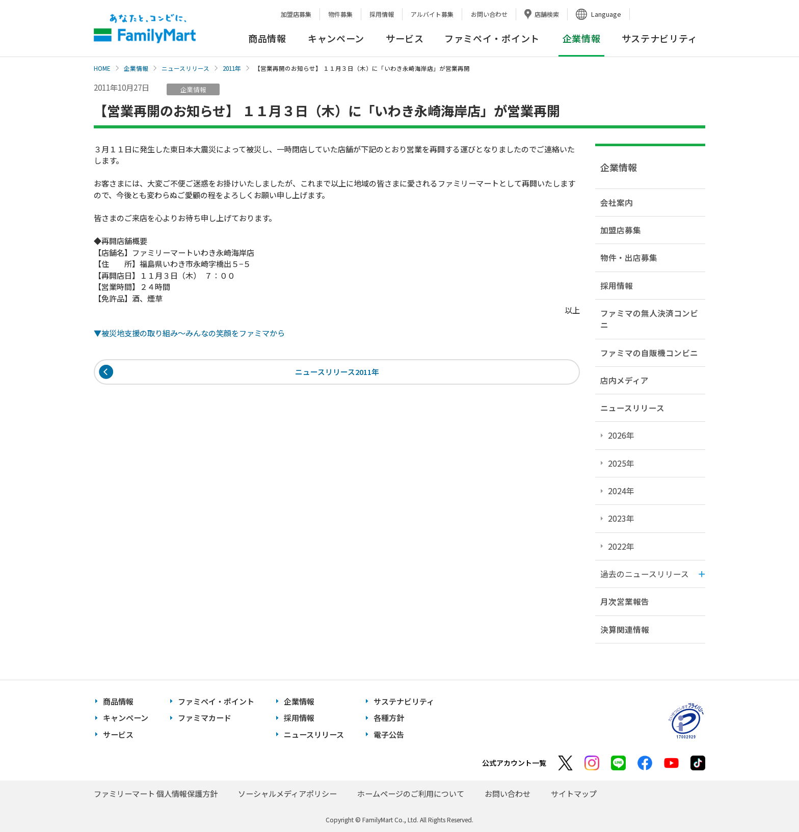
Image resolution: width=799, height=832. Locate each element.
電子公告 (389, 734)
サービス (405, 38)
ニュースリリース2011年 (337, 372)
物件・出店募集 (628, 257)
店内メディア (624, 380)
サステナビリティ (660, 38)
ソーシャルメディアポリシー (287, 793)
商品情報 (267, 38)
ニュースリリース (185, 68)
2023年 (621, 518)
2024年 (621, 490)
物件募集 (340, 14)
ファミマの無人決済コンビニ (649, 318)
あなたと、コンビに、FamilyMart (145, 28)
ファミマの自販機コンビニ (649, 352)
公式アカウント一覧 (514, 763)
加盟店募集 (296, 14)
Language (606, 14)
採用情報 (381, 14)
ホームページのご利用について (410, 793)
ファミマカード (204, 717)
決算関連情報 (624, 629)
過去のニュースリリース (644, 573)
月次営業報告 (624, 601)
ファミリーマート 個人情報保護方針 (156, 793)
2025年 (621, 463)
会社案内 (616, 202)
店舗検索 (547, 14)
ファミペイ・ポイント (492, 38)
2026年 (621, 435)
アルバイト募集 (432, 14)
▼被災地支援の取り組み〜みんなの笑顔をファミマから (189, 333)
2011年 (232, 68)
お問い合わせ (489, 14)
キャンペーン (336, 38)
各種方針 (389, 717)
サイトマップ (574, 793)
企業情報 (136, 68)
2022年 (621, 546)
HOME (102, 68)
